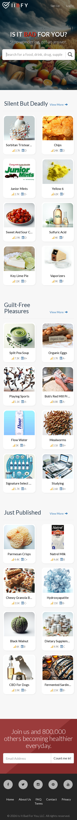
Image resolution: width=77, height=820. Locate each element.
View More (59, 104)
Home (10, 799)
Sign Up (55, 5)
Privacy (66, 799)
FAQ (38, 799)
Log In (70, 5)
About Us (25, 799)
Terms (38, 803)
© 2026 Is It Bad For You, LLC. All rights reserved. (38, 816)
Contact (51, 799)
